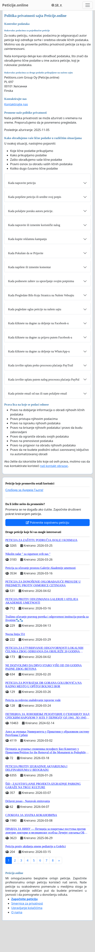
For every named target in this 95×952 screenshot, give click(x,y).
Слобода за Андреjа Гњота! (24, 490)
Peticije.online (15, 5)
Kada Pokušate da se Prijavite (25, 253)
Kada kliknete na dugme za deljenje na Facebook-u (38, 323)
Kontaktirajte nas (16, 104)
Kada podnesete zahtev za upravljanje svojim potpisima (41, 281)
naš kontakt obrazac (54, 466)
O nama (16, 912)
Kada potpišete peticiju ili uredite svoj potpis (34, 196)
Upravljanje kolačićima (26, 908)
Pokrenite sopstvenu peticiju (47, 523)
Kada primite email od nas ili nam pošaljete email (37, 393)
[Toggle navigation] (87, 5)
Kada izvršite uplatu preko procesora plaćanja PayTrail (40, 365)
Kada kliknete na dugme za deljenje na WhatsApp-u (39, 351)
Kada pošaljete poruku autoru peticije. (30, 211)
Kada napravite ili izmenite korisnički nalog (34, 225)
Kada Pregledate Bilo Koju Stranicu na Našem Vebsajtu (41, 295)
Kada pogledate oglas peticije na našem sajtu (34, 309)
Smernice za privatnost (27, 903)
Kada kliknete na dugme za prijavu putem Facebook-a (40, 337)
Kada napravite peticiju (22, 182)
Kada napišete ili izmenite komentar (29, 267)
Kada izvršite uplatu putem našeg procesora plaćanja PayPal (43, 379)
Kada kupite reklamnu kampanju (27, 239)
